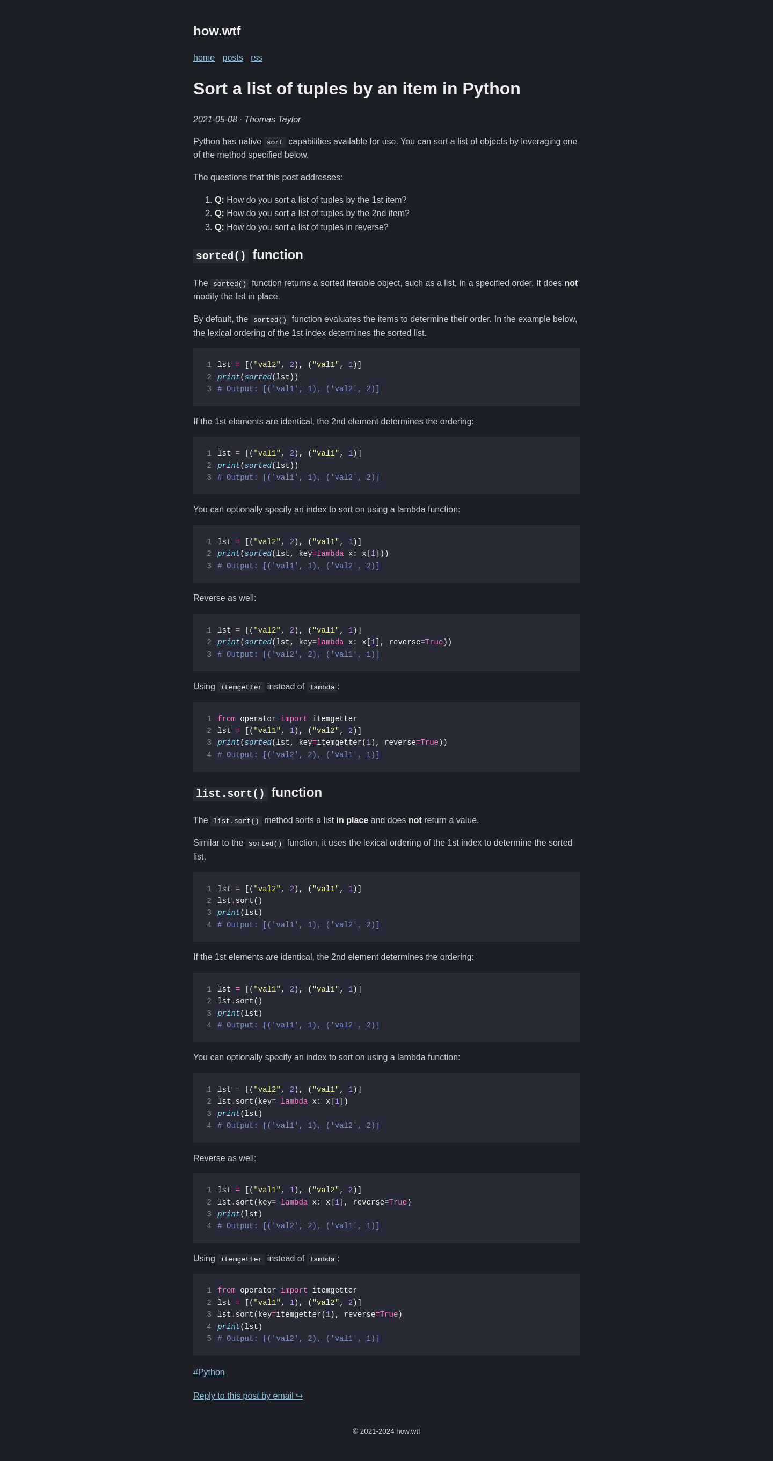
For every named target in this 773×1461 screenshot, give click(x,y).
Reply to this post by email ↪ (248, 1395)
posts (232, 57)
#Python (209, 1371)
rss (256, 57)
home (204, 57)
